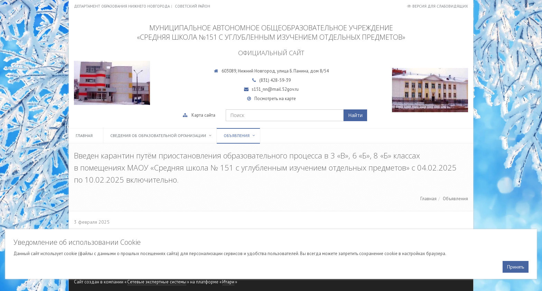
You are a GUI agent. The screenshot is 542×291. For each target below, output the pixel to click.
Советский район (192, 6)
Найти (355, 115)
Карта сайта (203, 115)
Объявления (237, 135)
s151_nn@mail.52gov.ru (275, 89)
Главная (84, 135)
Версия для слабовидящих (440, 6)
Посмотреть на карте (275, 98)
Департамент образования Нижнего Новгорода (122, 6)
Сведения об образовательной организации (158, 135)
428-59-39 (280, 80)
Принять (515, 267)
